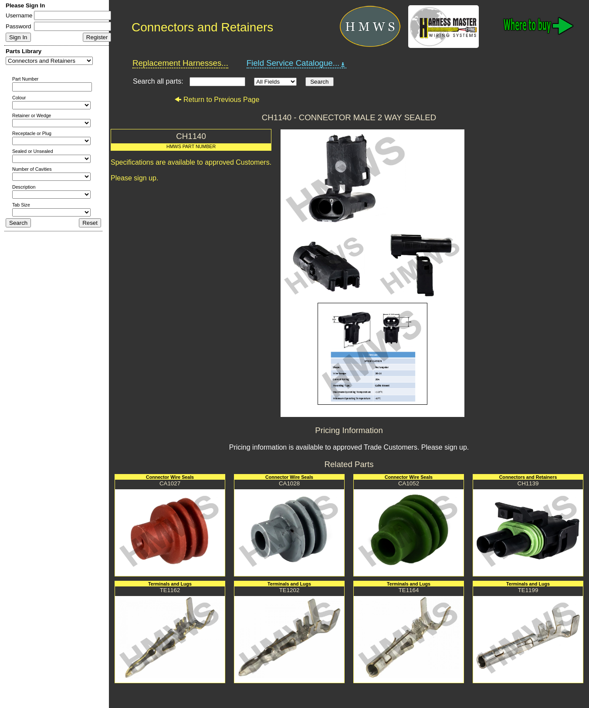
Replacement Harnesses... (180, 63)
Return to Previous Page (216, 99)
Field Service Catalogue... (297, 63)
